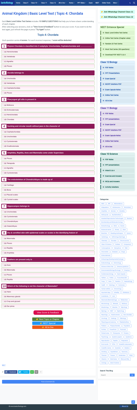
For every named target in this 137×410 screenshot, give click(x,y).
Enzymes (127, 270)
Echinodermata (105, 255)
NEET (4, 365)
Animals (113, 211)
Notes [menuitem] (71, 3)
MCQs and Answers (111, 182)
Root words (104, 344)
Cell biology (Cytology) (118, 237)
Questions (129, 337)
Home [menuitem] (18, 3)
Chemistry (104, 240)
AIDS (102, 203)
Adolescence (116, 207)
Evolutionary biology (107, 274)
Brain (124, 229)
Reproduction (105, 340)
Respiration (124, 340)
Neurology (104, 314)
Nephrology (120, 311)
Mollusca (124, 303)
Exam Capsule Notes (111, 90)
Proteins (126, 333)
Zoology (103, 363)
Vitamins (104, 359)
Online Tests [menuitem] (106, 3)
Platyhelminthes (124, 322)
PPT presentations (110, 119)
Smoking (104, 351)
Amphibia (104, 211)
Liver (113, 296)
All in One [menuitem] (62, 3)
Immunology (117, 289)
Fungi (103, 281)
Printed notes (105, 333)
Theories (104, 355)
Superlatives (114, 351)
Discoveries (104, 251)
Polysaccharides (115, 326)
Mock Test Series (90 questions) (115, 49)
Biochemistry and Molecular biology (112, 222)
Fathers (103, 277)
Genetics (117, 281)
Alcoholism (127, 207)
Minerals (115, 303)
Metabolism (124, 300)
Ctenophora (117, 248)
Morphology (105, 307)
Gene (109, 281)
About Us (125, 406)
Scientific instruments (125, 344)
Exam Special (108, 79)
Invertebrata (104, 296)
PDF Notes (107, 68)
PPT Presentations (111, 73)
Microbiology (105, 303)
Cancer (129, 233)
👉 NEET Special (47, 323)
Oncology (104, 318)
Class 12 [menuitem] (53, 3)
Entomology (117, 263)
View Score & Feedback (48, 312)
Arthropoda (104, 214)
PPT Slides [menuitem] (81, 3)
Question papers (117, 337)
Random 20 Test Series (112, 44)
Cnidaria (117, 244)
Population (127, 326)
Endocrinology (105, 263)
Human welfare (105, 289)
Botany (117, 229)
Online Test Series (110, 95)
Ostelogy (113, 318)
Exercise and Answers (112, 176)
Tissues (112, 355)
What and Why (125, 359)
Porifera (103, 329)
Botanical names (106, 229)
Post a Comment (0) (47, 382)
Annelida (122, 211)
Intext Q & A (108, 171)
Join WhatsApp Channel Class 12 (118, 17)
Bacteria (129, 218)
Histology (112, 285)
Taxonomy (124, 351)
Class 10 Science (106, 244)
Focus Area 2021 (122, 277)
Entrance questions (122, 266)
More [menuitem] (115, 3)
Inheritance (126, 292)
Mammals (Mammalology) (109, 300)
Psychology (104, 337)
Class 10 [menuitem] (34, 3)
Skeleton (127, 348)
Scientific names (106, 348)
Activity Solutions (110, 187)
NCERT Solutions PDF (111, 84)
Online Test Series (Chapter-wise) (116, 38)
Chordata (113, 240)
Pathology (123, 318)
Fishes (111, 277)
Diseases (115, 251)
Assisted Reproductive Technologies (112, 218)
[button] (130, 3)
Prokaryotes (116, 333)
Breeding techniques (117, 233)
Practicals (123, 329)
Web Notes (113, 359)
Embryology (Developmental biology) (112, 259)
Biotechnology (105, 226)
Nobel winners (115, 314)
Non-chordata (128, 314)
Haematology (128, 281)
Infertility (116, 292)
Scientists (118, 348)
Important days (105, 292)
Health (103, 285)
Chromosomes (124, 240)
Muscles (114, 307)
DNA (126, 248)
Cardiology (104, 237)
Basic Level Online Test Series (115, 33)
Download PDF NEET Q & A (114, 55)
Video (131, 355)
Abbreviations (118, 203)
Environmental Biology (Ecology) (111, 270)
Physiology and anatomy (108, 322)
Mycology (124, 307)
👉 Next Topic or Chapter (47, 319)
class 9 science (114, 363)
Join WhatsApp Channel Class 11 (118, 12)
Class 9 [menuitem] (25, 3)
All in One (107, 101)
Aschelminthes (116, 214)
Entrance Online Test (107, 266)
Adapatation (105, 207)
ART (109, 203)
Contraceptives (105, 248)
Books (122, 226)
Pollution (104, 326)
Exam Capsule (121, 274)
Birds (115, 226)
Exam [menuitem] (91, 3)
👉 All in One (47, 327)
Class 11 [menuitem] (44, 3)
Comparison (127, 244)
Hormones (121, 285)
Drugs (123, 251)
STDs (113, 344)
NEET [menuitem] (97, 3)
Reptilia (115, 340)
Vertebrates (122, 355)
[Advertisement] (48, 346)
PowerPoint (113, 329)
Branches (104, 233)
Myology (104, 311)
